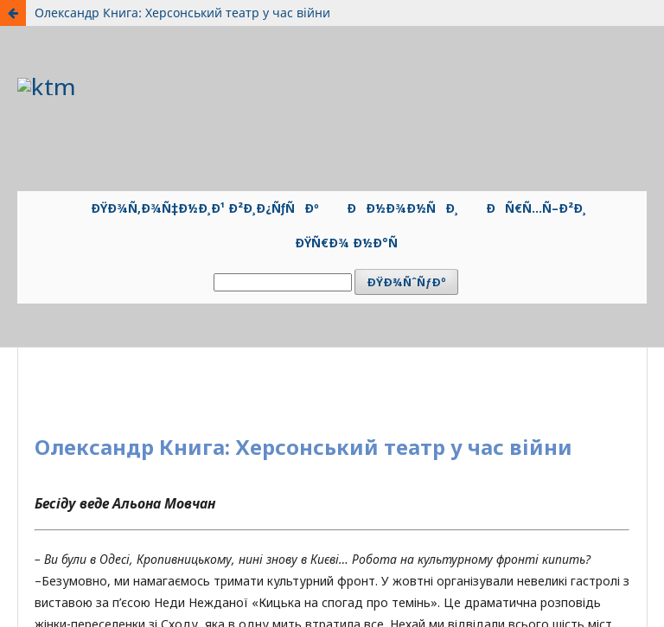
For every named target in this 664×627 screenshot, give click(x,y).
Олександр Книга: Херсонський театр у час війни (182, 12)
